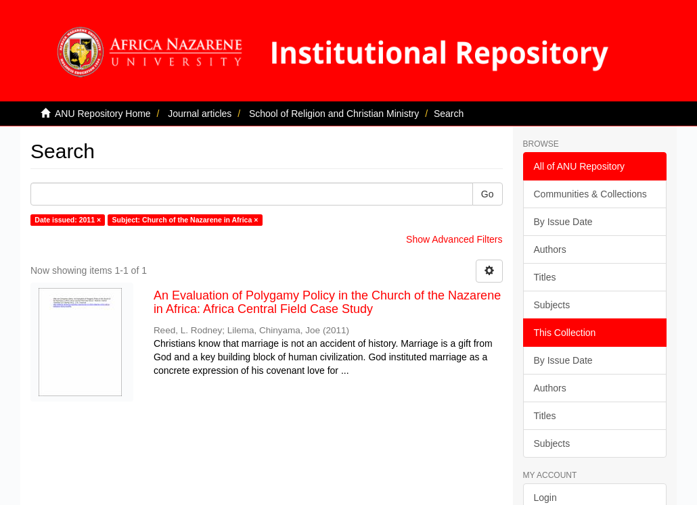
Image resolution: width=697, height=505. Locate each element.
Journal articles (199, 113)
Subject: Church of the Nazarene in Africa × (185, 220)
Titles (545, 277)
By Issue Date (563, 221)
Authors (550, 249)
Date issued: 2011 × (68, 220)
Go (487, 194)
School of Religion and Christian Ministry (334, 113)
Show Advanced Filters (454, 239)
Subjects (552, 304)
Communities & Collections (590, 194)
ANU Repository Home (103, 113)
